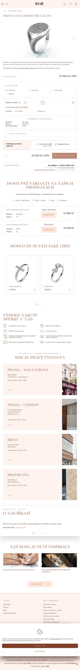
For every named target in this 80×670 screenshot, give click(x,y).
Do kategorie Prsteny (12, 11)
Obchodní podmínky (49, 604)
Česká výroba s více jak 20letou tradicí (55, 342)
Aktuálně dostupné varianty (44, 170)
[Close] (77, 664)
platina (11, 94)
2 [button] (43, 304)
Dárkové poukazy (49, 619)
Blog (4, 610)
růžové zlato (58, 90)
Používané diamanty (49, 613)
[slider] (43, 103)
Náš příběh (6, 604)
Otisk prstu (41, 111)
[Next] (73, 38)
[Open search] (7, 4)
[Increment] (73, 102)
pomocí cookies (55, 639)
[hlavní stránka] (39, 6)
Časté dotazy (47, 607)
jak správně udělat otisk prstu (26, 68)
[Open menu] (2, 4)
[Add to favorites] (34, 290)
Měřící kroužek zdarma (50, 326)
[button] (73, 275)
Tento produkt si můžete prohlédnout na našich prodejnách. (56, 337)
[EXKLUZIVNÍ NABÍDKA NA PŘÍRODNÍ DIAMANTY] (59, 563)
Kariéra (5, 607)
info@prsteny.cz (62, 144)
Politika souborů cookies (51, 616)
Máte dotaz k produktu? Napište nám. (18, 342)
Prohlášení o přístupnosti (51, 622)
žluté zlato (34, 90)
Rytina (20, 111)
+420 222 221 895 (44, 144)
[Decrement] (24, 102)
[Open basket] (77, 4)
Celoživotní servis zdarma (14, 326)
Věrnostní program (9, 613)
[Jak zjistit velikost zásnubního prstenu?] (21, 562)
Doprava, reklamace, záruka (52, 610)
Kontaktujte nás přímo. (66, 168)
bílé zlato (12, 90)
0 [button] (36, 304)
